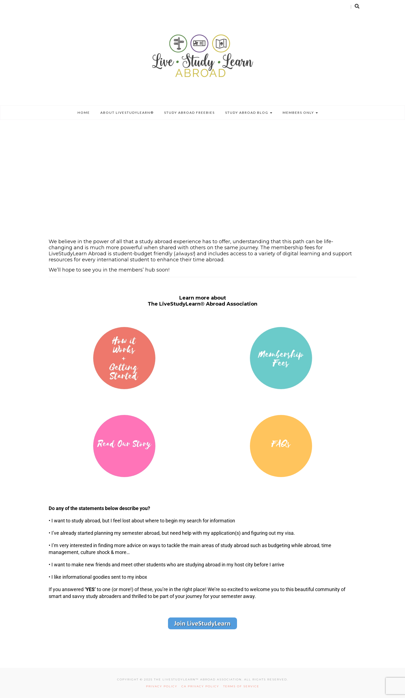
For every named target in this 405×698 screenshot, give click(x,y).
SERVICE (250, 686)
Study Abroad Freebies (189, 112)
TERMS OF (232, 686)
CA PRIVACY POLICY (202, 686)
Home (84, 112)
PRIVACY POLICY (163, 686)
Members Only (300, 112)
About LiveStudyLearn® (127, 112)
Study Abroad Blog (248, 112)
